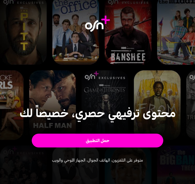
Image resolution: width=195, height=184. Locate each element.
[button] (98, 140)
